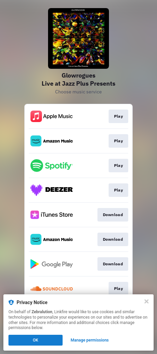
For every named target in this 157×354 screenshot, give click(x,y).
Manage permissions (90, 340)
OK (35, 340)
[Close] (146, 301)
